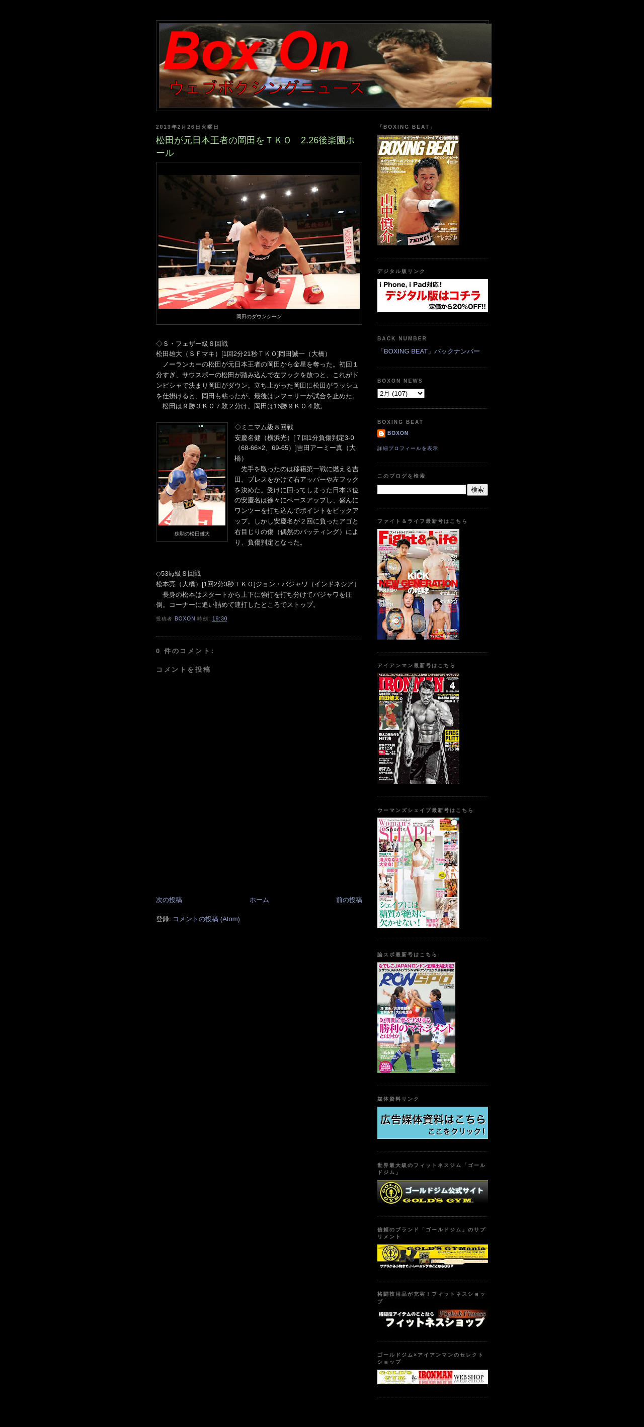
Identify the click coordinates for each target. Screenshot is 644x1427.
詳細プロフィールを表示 (407, 448)
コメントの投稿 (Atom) (206, 919)
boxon (398, 433)
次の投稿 (169, 900)
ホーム (259, 900)
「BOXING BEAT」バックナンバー (428, 351)
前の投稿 (349, 900)
